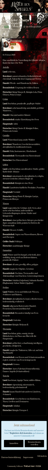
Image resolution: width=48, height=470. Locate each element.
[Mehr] (43, 55)
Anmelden (13, 443)
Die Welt (19, 63)
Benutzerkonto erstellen (34, 443)
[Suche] (39, 10)
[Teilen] (44, 34)
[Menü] (2, 10)
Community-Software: (24, 466)
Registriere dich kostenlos (21, 433)
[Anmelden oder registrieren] (45, 10)
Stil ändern (42, 456)
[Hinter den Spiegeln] (20, 2)
